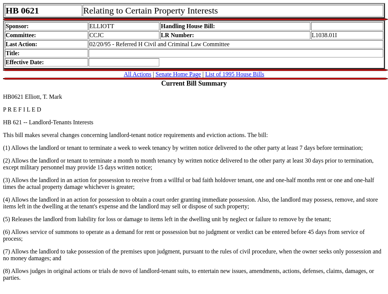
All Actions (137, 74)
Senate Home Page (178, 74)
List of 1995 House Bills (234, 74)
